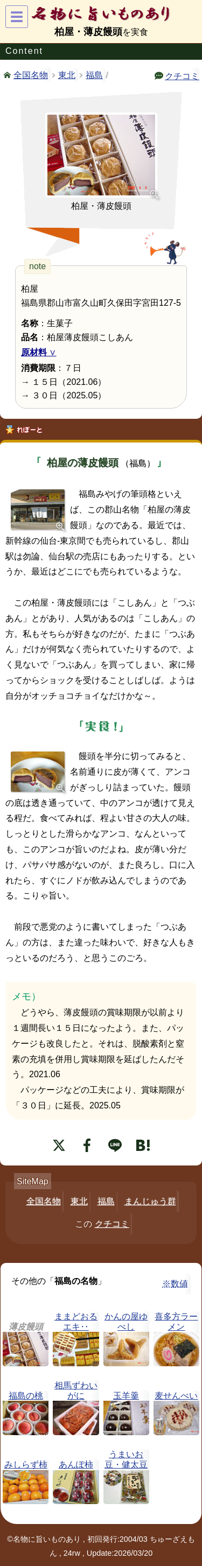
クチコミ (182, 75)
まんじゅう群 (150, 1201)
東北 (66, 75)
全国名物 (30, 74)
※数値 (175, 1283)
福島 (94, 75)
